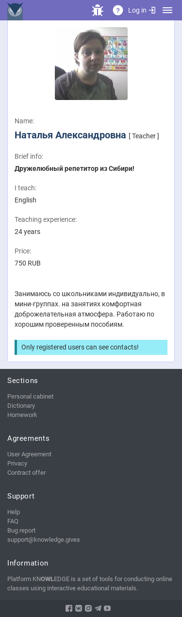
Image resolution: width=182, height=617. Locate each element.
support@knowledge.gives (43, 539)
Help (13, 512)
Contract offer (26, 472)
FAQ (12, 521)
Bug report (21, 530)
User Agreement (29, 454)
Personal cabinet (30, 396)
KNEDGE (17, 10)
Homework (22, 414)
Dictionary (21, 405)
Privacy (17, 463)
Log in (141, 10)
